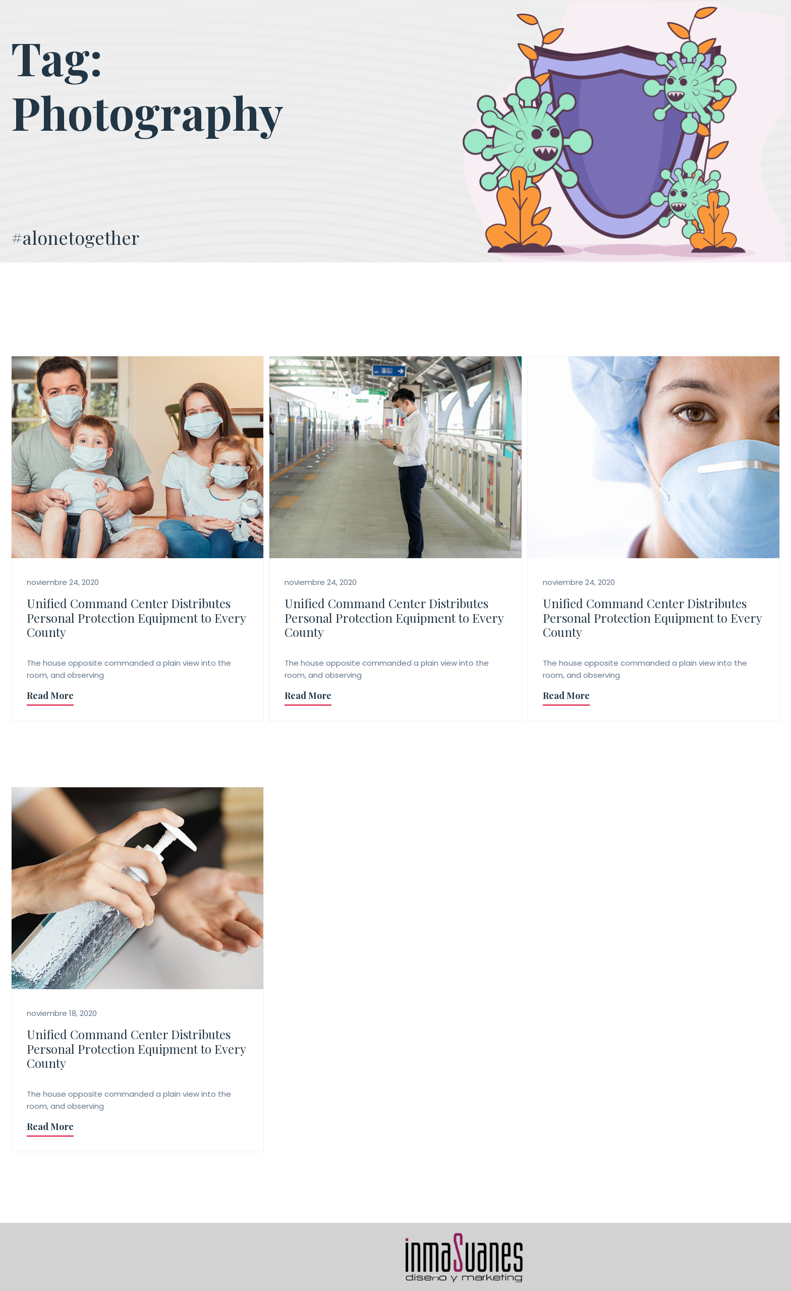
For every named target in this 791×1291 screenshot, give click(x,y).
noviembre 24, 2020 (63, 582)
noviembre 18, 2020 (62, 1013)
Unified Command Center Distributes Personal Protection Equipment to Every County (136, 617)
